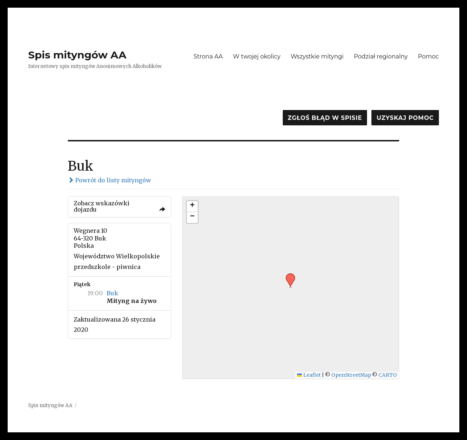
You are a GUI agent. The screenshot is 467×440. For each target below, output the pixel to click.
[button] (288, 275)
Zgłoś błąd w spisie (325, 117)
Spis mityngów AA (77, 55)
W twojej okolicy (257, 56)
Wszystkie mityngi (317, 56)
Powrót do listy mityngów (109, 180)
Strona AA (208, 56)
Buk (112, 293)
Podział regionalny (381, 56)
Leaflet (309, 375)
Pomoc (428, 56)
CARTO (387, 375)
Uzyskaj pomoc (405, 117)
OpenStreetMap (351, 375)
